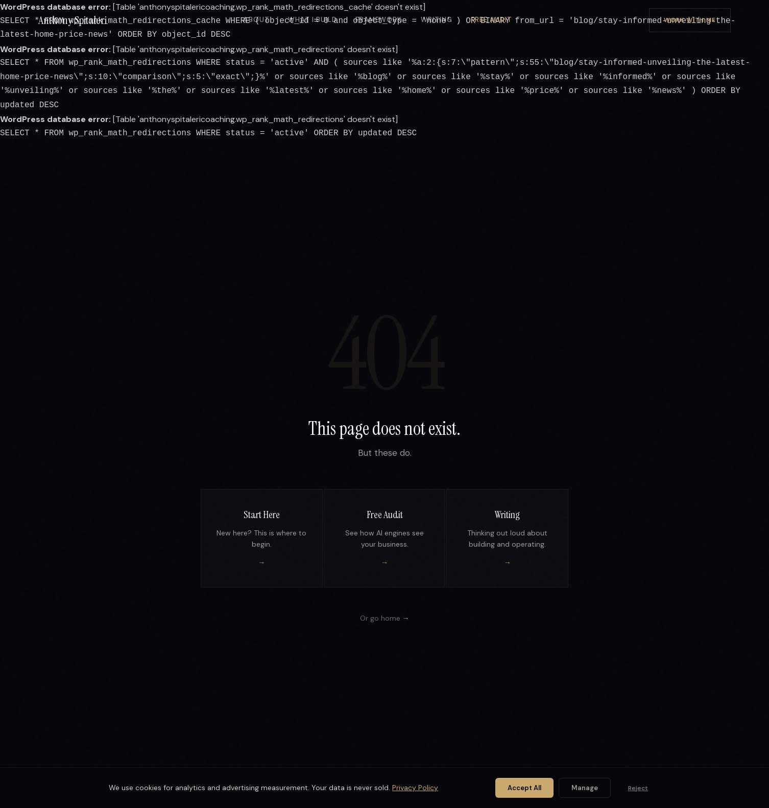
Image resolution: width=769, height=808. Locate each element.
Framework (378, 19)
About (256, 19)
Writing (436, 19)
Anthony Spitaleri (72, 20)
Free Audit (491, 19)
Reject (638, 788)
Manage (584, 787)
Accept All (524, 787)
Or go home (385, 618)
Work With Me (690, 20)
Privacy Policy (415, 787)
